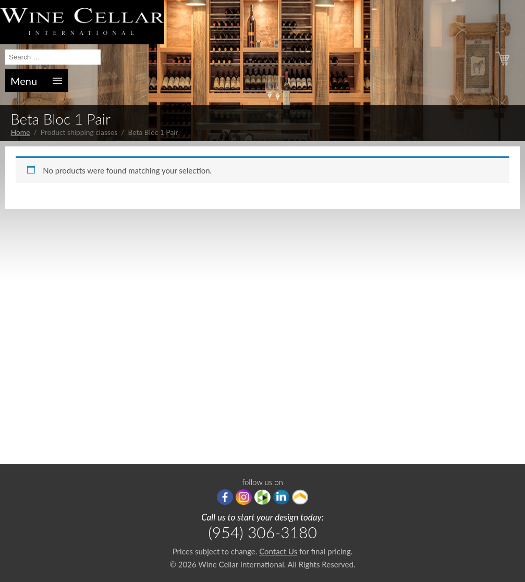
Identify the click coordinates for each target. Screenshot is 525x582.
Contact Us (278, 551)
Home (20, 132)
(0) (515, 59)
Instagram (244, 497)
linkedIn (281, 497)
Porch (300, 497)
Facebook (225, 497)
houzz (262, 497)
